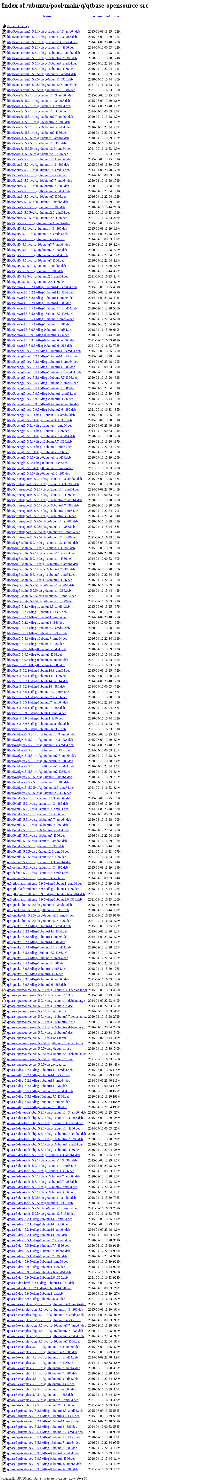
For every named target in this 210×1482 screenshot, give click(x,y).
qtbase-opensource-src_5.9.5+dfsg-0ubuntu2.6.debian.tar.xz (46, 1054)
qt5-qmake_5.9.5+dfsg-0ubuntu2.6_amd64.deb (38, 979)
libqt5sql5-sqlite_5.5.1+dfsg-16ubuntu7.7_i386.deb (41, 569)
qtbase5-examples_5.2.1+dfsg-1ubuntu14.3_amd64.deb (43, 1346)
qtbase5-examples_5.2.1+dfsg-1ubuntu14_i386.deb (41, 1362)
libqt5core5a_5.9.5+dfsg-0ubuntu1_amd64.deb (38, 138)
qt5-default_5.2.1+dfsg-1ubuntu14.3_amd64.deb (39, 862)
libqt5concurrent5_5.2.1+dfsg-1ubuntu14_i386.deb (40, 47)
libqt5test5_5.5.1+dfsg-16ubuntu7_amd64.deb (37, 702)
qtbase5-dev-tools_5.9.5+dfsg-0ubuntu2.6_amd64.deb (42, 1208)
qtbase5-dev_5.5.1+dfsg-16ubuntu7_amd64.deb (38, 1251)
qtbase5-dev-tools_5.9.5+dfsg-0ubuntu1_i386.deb (40, 1203)
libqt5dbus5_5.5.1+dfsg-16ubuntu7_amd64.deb (38, 191)
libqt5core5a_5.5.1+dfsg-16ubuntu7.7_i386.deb (38, 122)
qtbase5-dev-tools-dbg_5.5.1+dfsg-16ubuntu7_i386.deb (43, 1149)
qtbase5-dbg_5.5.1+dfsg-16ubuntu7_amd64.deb (38, 1102)
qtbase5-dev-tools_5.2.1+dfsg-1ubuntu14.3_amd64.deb (43, 1155)
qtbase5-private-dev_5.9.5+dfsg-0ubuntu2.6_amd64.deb (44, 1464)
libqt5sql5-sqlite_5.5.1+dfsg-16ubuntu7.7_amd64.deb (42, 564)
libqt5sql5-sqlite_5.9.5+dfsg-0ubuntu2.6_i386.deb (40, 601)
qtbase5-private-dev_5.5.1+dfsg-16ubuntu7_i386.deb (42, 1448)
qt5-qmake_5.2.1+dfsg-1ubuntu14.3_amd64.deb (39, 926)
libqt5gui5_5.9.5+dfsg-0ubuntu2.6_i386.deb (36, 281)
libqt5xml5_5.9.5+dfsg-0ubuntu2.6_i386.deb (36, 857)
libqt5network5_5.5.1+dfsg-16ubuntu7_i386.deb (39, 324)
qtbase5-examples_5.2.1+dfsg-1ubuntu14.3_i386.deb (42, 1352)
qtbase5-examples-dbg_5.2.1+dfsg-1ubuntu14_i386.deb (44, 1320)
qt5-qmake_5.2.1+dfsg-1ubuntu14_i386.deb (36, 942)
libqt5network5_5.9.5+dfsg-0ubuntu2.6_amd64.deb (41, 340)
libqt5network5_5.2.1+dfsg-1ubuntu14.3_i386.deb (40, 292)
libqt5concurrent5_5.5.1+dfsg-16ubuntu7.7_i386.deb (42, 58)
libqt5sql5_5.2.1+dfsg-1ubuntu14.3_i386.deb (37, 612)
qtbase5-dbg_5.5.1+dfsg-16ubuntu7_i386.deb (37, 1107)
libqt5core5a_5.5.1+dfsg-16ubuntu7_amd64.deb (39, 127)
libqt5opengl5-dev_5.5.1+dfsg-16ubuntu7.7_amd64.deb (44, 372)
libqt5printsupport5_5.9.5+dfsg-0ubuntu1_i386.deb (41, 526)
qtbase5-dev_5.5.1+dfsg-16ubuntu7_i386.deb (37, 1256)
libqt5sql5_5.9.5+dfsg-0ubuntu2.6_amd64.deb (37, 660)
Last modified (100, 16)
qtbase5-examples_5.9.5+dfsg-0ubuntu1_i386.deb (40, 1394)
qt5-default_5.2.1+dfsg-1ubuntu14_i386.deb (36, 878)
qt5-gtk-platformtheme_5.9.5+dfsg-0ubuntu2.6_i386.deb (44, 899)
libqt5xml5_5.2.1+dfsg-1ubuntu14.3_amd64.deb (39, 798)
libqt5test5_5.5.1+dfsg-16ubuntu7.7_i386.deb (37, 697)
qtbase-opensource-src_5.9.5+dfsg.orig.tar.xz (36, 1064)
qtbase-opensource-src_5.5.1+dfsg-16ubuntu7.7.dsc (41, 1022)
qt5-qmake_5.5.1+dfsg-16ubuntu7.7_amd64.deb (39, 947)
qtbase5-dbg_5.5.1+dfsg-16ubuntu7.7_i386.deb (38, 1096)
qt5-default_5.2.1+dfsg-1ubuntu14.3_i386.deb (37, 867)
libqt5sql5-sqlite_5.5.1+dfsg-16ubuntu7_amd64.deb (41, 574)
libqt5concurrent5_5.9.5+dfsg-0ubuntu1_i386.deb (40, 79)
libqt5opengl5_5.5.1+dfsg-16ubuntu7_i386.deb (38, 452)
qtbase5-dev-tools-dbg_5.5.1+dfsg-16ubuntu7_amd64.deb (45, 1144)
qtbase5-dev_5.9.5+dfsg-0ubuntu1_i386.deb (36, 1267)
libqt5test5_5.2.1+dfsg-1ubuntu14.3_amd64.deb (39, 670)
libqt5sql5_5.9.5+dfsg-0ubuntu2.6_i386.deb (36, 665)
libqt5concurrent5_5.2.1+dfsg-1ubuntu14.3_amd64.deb (43, 31)
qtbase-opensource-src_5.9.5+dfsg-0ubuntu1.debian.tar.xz (45, 1043)
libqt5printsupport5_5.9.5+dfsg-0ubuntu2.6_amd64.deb (43, 532)
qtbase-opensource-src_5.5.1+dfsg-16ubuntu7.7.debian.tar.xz (47, 1016)
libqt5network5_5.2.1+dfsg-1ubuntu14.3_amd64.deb (42, 287)
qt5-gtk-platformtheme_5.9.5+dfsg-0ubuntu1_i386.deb (43, 889)
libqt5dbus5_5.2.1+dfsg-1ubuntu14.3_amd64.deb (39, 159)
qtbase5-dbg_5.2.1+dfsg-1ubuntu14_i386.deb (37, 1086)
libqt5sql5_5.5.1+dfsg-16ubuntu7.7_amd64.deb (38, 628)
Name (47, 16)
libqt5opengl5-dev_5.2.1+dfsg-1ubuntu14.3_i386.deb (42, 356)
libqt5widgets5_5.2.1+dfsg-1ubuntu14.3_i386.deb (40, 739)
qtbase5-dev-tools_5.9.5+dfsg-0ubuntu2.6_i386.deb (41, 1213)
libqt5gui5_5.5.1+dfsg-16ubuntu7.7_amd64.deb (38, 244)
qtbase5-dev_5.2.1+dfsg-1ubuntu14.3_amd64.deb (39, 1219)
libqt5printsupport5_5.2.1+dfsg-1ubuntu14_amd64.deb (43, 489)
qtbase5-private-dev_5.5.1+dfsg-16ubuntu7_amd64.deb (43, 1442)
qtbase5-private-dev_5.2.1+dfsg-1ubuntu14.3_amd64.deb (45, 1410)
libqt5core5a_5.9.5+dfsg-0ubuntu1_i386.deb (36, 143)
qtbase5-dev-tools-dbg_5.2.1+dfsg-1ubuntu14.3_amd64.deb (46, 1112)
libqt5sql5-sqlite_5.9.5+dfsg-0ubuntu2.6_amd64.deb (41, 596)
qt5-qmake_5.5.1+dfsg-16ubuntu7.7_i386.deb (37, 952)
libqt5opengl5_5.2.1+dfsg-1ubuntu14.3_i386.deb (39, 420)
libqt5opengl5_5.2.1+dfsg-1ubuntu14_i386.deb (38, 431)
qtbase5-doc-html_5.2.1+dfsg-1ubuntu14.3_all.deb (40, 1283)
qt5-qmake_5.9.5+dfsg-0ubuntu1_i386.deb (35, 974)
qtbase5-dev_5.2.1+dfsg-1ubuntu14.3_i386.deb (38, 1224)
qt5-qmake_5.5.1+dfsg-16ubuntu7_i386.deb (36, 963)
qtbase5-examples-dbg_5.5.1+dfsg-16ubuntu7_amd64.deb (45, 1336)
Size (117, 16)
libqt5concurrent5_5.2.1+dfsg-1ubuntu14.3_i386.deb (42, 37)
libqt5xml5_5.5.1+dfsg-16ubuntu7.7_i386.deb (37, 825)
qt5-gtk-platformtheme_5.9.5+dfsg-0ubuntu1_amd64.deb (44, 883)
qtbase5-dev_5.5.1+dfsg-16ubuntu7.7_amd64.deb (39, 1240)
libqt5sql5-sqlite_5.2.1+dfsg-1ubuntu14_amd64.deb (41, 553)
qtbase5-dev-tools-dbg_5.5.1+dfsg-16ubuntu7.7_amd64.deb (46, 1133)
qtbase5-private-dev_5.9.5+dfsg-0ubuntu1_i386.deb (41, 1458)
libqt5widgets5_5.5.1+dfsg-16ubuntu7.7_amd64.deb (41, 755)
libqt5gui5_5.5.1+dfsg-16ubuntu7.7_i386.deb (37, 250)
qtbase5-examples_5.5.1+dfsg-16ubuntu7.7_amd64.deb (43, 1368)
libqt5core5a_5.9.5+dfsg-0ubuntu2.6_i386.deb (37, 154)
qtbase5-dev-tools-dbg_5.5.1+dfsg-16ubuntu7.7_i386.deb (45, 1139)
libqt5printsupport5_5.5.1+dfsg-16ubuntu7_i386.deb (41, 516)
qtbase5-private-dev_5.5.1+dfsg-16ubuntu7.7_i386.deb (43, 1437)
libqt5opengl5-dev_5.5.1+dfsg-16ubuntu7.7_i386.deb (42, 377)
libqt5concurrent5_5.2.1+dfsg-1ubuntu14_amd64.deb (42, 42)
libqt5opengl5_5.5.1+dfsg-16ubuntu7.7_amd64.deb (41, 436)
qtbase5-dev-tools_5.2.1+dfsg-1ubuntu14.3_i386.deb (42, 1160)
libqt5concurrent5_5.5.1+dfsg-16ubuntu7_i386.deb (40, 68)
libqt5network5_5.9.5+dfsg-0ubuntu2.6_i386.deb (39, 345)
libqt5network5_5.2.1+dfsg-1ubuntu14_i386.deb (39, 303)
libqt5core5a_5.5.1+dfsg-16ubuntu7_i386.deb (37, 132)
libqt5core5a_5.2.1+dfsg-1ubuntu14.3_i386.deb (38, 100)
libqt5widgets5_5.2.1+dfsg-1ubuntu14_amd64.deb (40, 745)
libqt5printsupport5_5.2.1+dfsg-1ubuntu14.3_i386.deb (43, 484)
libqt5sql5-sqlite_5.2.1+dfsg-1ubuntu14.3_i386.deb (41, 548)
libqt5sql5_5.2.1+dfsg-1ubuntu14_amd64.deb (37, 617)
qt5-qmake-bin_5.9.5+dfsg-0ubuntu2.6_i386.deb (39, 920)
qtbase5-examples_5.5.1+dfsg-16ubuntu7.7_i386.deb (42, 1373)
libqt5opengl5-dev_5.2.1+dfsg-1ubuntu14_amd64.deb (42, 361)
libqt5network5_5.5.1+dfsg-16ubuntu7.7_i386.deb (40, 313)
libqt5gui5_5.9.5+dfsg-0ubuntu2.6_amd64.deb (37, 276)
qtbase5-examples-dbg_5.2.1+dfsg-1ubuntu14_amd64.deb (45, 1315)
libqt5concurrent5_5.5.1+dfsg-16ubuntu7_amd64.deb (42, 63)
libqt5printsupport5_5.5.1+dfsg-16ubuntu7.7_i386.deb (43, 505)
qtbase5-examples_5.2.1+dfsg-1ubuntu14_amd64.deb (42, 1357)
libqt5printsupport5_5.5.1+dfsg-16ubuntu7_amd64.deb (43, 510)
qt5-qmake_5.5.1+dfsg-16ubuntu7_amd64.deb (37, 958)
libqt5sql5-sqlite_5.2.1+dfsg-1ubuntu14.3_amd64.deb (42, 542)
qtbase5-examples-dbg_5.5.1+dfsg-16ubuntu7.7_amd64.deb (46, 1325)
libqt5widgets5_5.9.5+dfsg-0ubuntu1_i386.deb (38, 782)
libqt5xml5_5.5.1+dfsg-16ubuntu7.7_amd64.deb (39, 819)
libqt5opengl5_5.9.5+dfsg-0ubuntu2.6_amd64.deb (40, 468)
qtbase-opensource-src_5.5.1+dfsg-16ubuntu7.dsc (40, 1032)
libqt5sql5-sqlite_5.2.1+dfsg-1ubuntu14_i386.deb (39, 558)
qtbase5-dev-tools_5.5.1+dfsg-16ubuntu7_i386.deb (40, 1192)
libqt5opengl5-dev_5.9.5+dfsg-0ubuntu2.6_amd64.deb (43, 404)
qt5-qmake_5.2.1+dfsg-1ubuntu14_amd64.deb (37, 936)
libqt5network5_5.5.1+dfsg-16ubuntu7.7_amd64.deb (42, 308)
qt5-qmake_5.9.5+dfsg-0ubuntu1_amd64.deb (36, 968)
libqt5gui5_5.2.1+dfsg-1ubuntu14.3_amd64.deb (38, 223)
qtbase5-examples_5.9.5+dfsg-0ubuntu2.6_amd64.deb (43, 1400)
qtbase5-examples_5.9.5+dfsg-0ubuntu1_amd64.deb (41, 1389)
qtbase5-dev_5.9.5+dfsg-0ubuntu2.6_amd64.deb (39, 1272)
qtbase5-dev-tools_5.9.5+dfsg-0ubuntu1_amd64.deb (41, 1197)
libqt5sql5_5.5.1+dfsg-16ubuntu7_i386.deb (35, 644)
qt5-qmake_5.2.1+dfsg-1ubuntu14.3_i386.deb (37, 931)
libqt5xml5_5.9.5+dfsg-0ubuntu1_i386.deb (35, 846)
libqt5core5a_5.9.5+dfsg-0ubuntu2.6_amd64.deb (39, 148)
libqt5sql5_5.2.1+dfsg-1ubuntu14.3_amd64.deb (38, 606)
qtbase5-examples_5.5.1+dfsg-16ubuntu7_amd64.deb (42, 1378)
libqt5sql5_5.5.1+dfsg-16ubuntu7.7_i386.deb (37, 633)
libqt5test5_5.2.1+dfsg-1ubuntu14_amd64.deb (37, 681)
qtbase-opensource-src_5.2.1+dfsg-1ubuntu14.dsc (40, 1006)
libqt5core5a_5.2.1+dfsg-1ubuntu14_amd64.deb (39, 106)
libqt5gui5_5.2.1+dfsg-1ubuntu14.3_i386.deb (37, 228)
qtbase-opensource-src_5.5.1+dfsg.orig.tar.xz (36, 1038)
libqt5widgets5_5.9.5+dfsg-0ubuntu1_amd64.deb (39, 777)
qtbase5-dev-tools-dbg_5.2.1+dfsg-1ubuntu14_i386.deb (43, 1128)
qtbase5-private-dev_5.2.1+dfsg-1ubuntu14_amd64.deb (43, 1421)
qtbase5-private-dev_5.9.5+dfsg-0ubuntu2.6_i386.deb (42, 1469)
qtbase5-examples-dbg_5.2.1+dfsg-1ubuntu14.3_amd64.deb (46, 1304)
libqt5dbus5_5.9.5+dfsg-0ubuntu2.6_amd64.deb (39, 212)
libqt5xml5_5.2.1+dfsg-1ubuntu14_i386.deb (36, 814)
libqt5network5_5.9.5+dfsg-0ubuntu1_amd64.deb (40, 329)
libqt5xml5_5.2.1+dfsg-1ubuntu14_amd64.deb (37, 809)
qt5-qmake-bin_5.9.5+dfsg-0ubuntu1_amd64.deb (39, 904)
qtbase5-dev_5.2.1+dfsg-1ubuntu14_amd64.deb (38, 1229)
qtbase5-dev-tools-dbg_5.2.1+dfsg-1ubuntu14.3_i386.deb (45, 1117)
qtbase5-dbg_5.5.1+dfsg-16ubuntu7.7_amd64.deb (40, 1091)
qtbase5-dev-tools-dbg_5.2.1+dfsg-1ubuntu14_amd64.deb (45, 1123)
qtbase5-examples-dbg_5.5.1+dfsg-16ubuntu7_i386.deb (44, 1341)
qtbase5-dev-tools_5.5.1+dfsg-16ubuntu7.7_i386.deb (42, 1181)
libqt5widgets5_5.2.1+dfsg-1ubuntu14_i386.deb (39, 750)
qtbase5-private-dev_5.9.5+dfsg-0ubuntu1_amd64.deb (43, 1453)
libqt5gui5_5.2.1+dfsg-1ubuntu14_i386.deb (36, 239)
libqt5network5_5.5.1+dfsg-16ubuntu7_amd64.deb (40, 319)
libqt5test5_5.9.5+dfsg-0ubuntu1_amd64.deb (36, 713)
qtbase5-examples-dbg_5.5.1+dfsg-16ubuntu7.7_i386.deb (45, 1330)
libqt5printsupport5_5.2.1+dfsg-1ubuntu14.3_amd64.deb (44, 478)
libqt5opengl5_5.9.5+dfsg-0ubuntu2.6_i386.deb (38, 473)
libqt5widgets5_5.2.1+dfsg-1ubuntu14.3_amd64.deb (41, 734)
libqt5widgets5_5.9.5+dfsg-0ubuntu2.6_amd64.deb (40, 787)
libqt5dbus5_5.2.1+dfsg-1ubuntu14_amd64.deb (38, 170)
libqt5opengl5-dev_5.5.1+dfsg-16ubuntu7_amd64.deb (42, 383)
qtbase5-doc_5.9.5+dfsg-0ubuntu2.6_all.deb (36, 1299)
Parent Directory (18, 26)
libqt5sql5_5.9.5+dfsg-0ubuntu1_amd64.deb (36, 649)
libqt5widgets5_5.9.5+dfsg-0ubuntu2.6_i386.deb (39, 793)
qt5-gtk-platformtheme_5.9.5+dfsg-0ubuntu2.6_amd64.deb (46, 894)
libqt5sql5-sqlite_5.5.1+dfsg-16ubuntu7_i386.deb (39, 580)
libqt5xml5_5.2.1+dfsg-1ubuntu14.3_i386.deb (37, 803)
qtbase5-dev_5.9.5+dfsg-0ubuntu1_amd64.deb (37, 1261)
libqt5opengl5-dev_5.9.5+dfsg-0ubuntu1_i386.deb (40, 399)
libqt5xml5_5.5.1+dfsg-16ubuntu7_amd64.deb (37, 830)
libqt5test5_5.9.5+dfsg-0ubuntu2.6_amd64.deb (38, 723)
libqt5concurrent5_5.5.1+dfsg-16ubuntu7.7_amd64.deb (43, 52)
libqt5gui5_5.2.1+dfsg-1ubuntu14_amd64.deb (37, 234)
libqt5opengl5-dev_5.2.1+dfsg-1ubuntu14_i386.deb (41, 367)
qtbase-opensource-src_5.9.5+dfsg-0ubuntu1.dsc (39, 1048)
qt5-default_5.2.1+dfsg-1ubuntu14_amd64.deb (37, 873)
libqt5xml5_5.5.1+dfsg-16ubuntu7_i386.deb (36, 835)
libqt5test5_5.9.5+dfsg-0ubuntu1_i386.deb (35, 718)
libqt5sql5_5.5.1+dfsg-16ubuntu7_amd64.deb (37, 638)
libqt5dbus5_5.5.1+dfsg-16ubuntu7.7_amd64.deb (39, 180)
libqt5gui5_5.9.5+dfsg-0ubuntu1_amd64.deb (36, 265)
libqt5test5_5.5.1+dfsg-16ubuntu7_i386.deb (36, 707)
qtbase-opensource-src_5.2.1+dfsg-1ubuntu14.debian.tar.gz (46, 1000)
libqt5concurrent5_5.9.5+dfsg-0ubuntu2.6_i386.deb (41, 90)
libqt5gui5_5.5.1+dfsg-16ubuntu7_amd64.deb (37, 255)
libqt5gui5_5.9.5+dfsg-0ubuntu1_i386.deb (35, 271)
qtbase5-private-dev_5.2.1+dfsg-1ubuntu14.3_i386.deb (43, 1416)
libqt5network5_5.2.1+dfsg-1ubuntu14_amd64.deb (40, 297)
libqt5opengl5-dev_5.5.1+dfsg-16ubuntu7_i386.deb (41, 388)
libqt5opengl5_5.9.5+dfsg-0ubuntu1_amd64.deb (39, 457)
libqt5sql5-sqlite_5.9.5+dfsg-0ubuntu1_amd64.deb (40, 585)
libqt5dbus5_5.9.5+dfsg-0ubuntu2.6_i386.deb (37, 218)
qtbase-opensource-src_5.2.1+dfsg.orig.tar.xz (36, 1011)
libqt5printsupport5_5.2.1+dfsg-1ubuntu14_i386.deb (41, 494)
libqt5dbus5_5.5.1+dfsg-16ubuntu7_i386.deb (36, 196)
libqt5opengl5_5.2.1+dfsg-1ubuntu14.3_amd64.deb (41, 415)
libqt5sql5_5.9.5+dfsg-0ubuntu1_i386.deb (35, 654)
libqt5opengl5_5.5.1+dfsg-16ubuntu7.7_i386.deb (39, 441)
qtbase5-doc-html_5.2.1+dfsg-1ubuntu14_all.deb (39, 1288)
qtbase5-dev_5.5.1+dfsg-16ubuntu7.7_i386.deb (38, 1245)
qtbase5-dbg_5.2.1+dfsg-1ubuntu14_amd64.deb (38, 1080)
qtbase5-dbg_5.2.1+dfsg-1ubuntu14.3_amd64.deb (40, 1070)
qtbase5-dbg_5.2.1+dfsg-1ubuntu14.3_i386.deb (38, 1075)
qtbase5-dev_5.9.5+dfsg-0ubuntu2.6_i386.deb (37, 1277)
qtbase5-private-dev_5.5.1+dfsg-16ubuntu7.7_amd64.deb (45, 1432)
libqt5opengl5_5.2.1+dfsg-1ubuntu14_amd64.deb (39, 425)
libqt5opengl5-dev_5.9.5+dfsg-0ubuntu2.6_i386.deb (41, 409)
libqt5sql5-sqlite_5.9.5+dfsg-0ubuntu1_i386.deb (39, 590)
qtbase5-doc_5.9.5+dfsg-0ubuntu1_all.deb (35, 1293)
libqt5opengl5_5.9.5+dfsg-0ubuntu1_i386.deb (37, 463)
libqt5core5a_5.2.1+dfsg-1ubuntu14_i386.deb (37, 111)
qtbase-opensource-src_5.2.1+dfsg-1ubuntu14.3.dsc (41, 995)
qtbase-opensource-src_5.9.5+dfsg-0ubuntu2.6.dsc (40, 1059)
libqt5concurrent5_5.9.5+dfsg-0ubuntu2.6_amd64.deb (42, 84)
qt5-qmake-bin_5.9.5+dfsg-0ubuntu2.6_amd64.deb (40, 915)
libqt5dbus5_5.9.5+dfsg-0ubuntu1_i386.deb (36, 207)
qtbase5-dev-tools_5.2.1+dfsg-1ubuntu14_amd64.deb (42, 1165)
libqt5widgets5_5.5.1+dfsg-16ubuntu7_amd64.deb (40, 766)
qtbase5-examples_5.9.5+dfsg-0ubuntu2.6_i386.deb (41, 1405)
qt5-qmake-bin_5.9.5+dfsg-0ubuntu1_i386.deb (38, 910)
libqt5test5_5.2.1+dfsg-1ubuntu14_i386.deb (36, 686)
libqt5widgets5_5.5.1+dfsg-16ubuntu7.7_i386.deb (40, 761)
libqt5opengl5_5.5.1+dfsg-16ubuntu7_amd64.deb (39, 447)
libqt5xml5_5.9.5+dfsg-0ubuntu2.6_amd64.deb (38, 851)
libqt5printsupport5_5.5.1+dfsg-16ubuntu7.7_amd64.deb (44, 500)
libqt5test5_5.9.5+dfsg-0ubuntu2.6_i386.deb (36, 729)
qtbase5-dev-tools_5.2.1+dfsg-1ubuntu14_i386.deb (40, 1171)
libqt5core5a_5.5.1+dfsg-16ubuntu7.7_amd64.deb (40, 116)
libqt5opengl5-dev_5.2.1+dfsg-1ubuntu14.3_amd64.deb (44, 351)
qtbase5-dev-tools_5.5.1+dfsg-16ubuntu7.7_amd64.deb (43, 1176)
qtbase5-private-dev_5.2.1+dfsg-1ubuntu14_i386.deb (42, 1426)
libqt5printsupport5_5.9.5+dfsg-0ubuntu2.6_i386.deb (42, 537)
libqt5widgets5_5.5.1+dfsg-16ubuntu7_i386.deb (39, 771)
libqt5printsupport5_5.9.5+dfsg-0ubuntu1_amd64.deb (42, 521)
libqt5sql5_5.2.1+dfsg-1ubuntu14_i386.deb (35, 622)
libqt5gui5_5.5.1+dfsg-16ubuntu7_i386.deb (36, 260)
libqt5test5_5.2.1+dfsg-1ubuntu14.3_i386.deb (37, 676)
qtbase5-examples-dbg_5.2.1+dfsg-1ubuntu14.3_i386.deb (45, 1309)
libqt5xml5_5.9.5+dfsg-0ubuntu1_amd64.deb (37, 841)
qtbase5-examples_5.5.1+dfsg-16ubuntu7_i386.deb (41, 1384)
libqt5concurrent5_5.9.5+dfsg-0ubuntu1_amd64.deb (41, 74)
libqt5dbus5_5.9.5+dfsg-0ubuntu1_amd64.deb (37, 202)
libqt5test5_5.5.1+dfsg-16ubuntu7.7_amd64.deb (39, 691)
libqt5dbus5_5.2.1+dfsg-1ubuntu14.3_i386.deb (38, 164)
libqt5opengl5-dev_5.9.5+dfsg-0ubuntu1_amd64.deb (41, 393)
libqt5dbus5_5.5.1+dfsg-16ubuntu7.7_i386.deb (38, 186)
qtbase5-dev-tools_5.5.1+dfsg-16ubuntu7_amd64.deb (42, 1187)
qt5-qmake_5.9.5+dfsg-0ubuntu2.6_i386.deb (36, 984)
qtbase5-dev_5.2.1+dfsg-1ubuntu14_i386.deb (37, 1235)
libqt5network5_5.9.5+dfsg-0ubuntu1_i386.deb (38, 335)
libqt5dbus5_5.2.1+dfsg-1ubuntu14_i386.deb (36, 175)
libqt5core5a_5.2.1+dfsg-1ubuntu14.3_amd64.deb (40, 95)
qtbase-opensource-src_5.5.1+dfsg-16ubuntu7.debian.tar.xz (46, 1027)
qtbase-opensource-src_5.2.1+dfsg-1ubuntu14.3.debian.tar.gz (47, 990)
